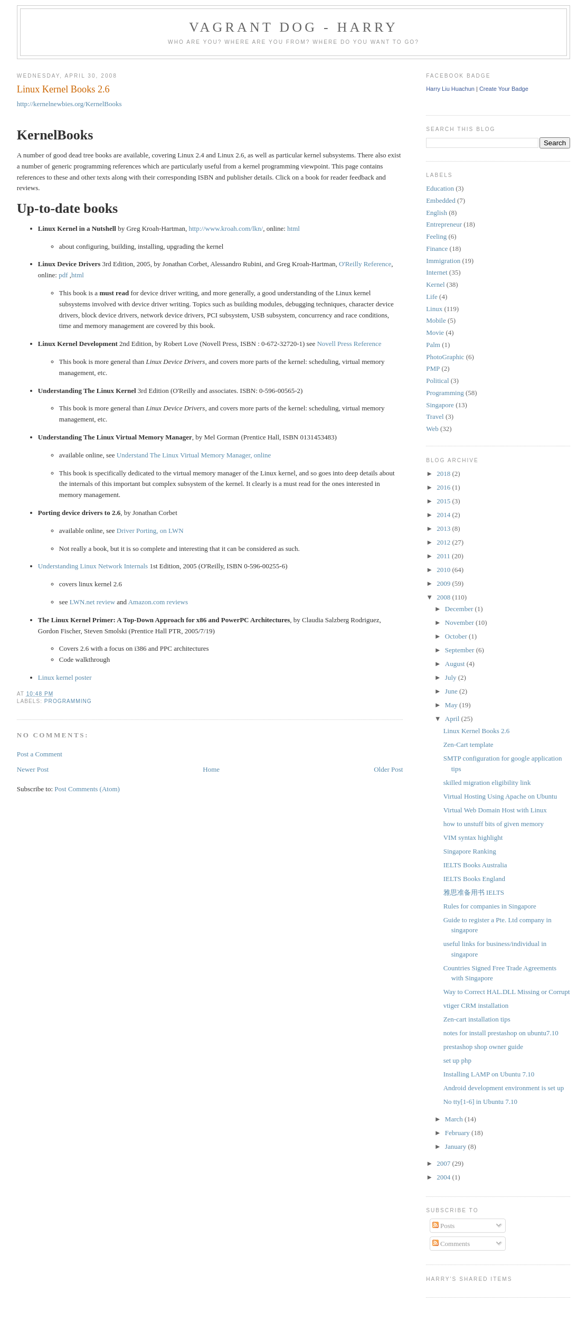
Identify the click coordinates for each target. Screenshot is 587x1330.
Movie (435, 332)
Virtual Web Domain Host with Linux (495, 810)
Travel (434, 416)
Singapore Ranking (469, 851)
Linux (434, 309)
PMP (433, 368)
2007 (444, 1163)
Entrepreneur (444, 224)
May (452, 705)
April (453, 719)
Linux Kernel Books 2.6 (63, 89)
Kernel (435, 284)
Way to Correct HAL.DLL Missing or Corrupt (506, 992)
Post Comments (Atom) (87, 789)
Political (437, 381)
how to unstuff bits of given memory (493, 824)
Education (440, 188)
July (451, 677)
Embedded (441, 200)
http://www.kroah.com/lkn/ (225, 228)
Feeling (436, 236)
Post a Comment (39, 754)
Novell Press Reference (349, 344)
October (457, 636)
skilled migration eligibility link (487, 782)
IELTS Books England (474, 879)
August (456, 664)
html (293, 228)
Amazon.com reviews (158, 602)
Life (432, 297)
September (460, 650)
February (458, 1133)
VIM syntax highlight (473, 837)
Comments (451, 1244)
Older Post (388, 769)
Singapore (440, 405)
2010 (444, 570)
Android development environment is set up (503, 1088)
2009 (444, 583)
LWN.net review (92, 602)
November (460, 622)
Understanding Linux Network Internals (93, 566)
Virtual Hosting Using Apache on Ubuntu (500, 796)
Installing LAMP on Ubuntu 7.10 (489, 1074)
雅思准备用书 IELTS (473, 892)
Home (211, 769)
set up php (457, 1060)
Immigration (443, 261)
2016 (444, 487)
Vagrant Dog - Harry (293, 27)
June (452, 691)
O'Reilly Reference (365, 264)
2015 (444, 501)
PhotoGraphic (445, 357)
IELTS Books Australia (475, 865)
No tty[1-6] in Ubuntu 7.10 (480, 1102)
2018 (444, 473)
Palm (433, 345)
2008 (444, 597)
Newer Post (33, 769)
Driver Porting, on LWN (150, 531)
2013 (444, 528)
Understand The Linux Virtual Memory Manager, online (194, 455)
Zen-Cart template (468, 744)
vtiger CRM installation (476, 1005)
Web (432, 429)
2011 (444, 556)
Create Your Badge (503, 89)
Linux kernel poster (65, 677)
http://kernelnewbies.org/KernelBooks (69, 104)
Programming (68, 701)
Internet (436, 272)
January (456, 1146)
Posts (443, 1226)
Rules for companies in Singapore (489, 906)
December (460, 609)
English (436, 213)
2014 (444, 515)
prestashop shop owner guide (483, 1047)
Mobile (436, 320)
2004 (444, 1177)
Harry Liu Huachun (450, 89)
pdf (63, 275)
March (455, 1119)
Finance (437, 248)
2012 (444, 542)
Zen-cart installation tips (476, 1019)
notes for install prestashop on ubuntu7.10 (500, 1033)
